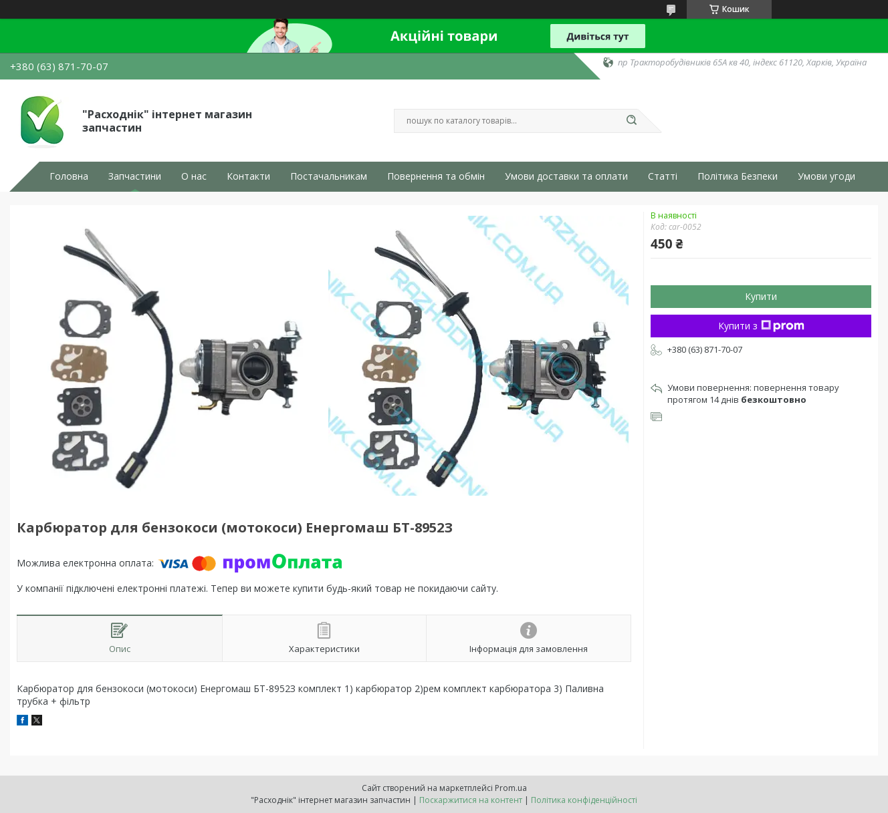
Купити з (761, 325)
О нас (194, 176)
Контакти (248, 176)
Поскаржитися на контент (470, 800)
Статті (662, 176)
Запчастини (134, 176)
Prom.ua (511, 788)
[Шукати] (631, 121)
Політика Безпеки (737, 176)
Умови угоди (826, 176)
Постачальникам (328, 176)
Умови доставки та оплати (566, 176)
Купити (761, 296)
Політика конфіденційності (584, 800)
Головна (68, 176)
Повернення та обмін (436, 176)
